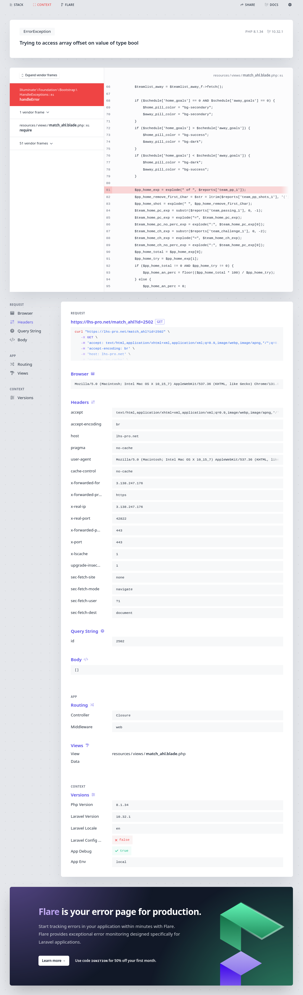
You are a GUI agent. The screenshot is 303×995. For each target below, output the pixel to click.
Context (17, 389)
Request (17, 305)
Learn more (54, 960)
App (13, 356)
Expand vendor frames (39, 75)
